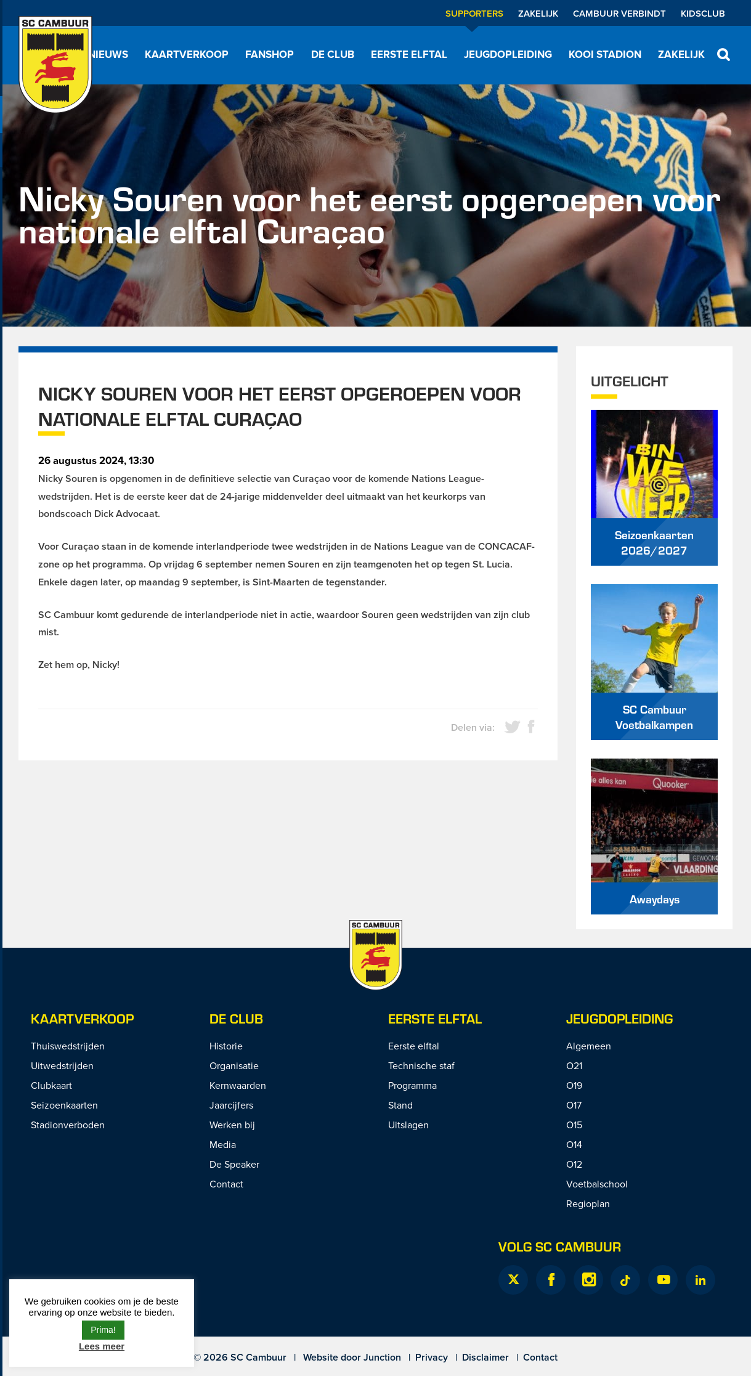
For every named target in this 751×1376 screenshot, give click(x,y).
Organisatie (234, 1065)
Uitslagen (408, 1124)
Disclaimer (485, 1357)
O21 (574, 1065)
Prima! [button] (103, 1330)
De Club (332, 54)
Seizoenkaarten (64, 1105)
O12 (574, 1164)
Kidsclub (703, 13)
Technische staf (421, 1065)
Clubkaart (51, 1085)
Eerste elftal (409, 54)
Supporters (474, 13)
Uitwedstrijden (62, 1065)
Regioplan (588, 1203)
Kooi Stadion (605, 54)
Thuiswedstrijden (68, 1045)
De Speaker (234, 1164)
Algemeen (588, 1045)
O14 (574, 1144)
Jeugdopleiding (508, 54)
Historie (226, 1045)
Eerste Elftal (435, 1018)
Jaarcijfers (231, 1105)
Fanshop (269, 54)
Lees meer (101, 1346)
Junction (382, 1357)
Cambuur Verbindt (619, 13)
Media (222, 1144)
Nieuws (108, 54)
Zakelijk (538, 13)
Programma (412, 1085)
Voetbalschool (597, 1184)
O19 (574, 1085)
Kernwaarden (237, 1085)
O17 (574, 1105)
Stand (400, 1105)
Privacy (431, 1357)
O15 (574, 1124)
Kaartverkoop (187, 54)
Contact (226, 1184)
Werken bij (232, 1124)
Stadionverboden (68, 1124)
